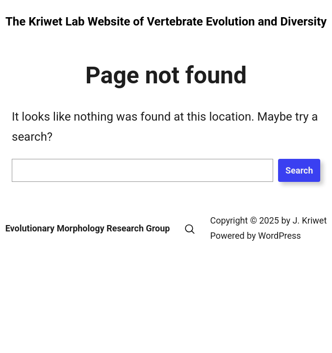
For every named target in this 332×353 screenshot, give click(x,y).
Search (299, 170)
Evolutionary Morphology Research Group (87, 228)
